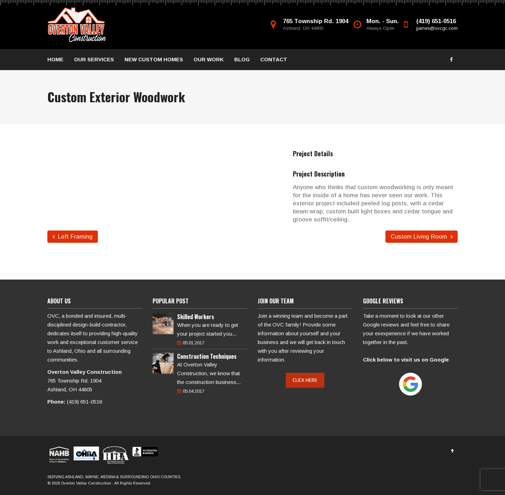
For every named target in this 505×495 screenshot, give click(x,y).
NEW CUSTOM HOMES (153, 59)
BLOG (242, 59)
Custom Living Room (421, 236)
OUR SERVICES (94, 59)
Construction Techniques (207, 356)
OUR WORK (209, 59)
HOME (55, 59)
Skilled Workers (195, 316)
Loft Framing (73, 236)
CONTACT (273, 59)
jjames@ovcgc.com (437, 28)
